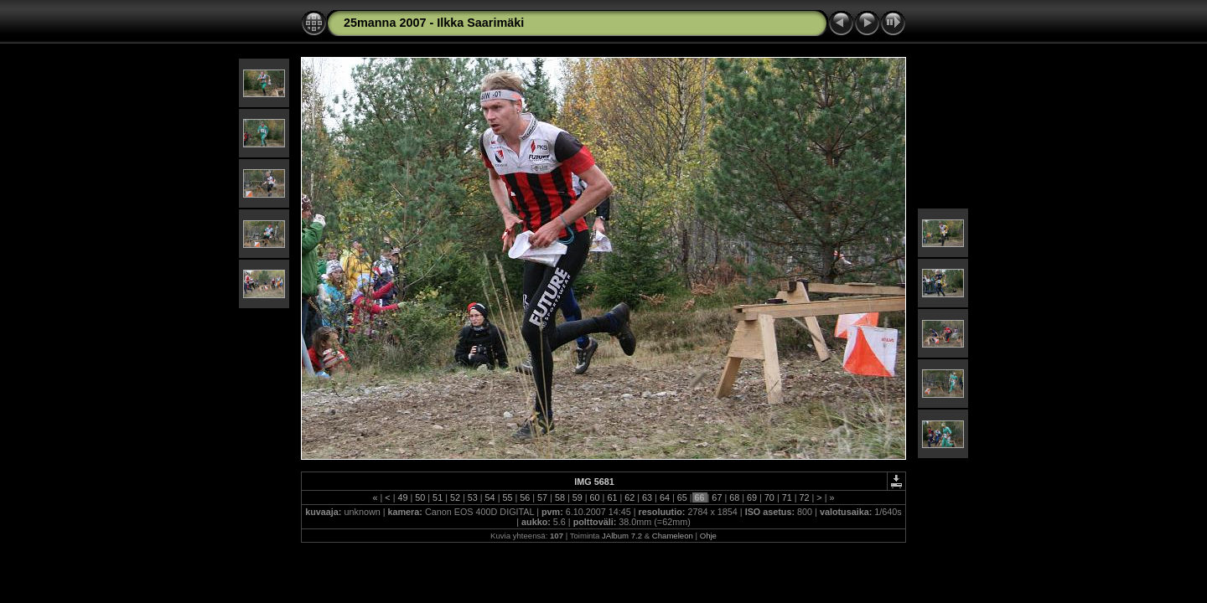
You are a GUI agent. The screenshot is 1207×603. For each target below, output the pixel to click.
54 (490, 497)
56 (524, 497)
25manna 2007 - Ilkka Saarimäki (434, 22)
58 (559, 497)
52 (455, 497)
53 (472, 497)
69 (751, 497)
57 (542, 497)
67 (716, 497)
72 (804, 497)
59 (577, 497)
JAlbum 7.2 (622, 535)
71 (787, 497)
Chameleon (672, 535)
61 (611, 497)
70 (769, 497)
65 (682, 497)
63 (647, 497)
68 (734, 497)
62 (629, 497)
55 (507, 497)
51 (437, 497)
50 (419, 497)
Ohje (708, 535)
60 (595, 497)
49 (402, 497)
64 (664, 497)
